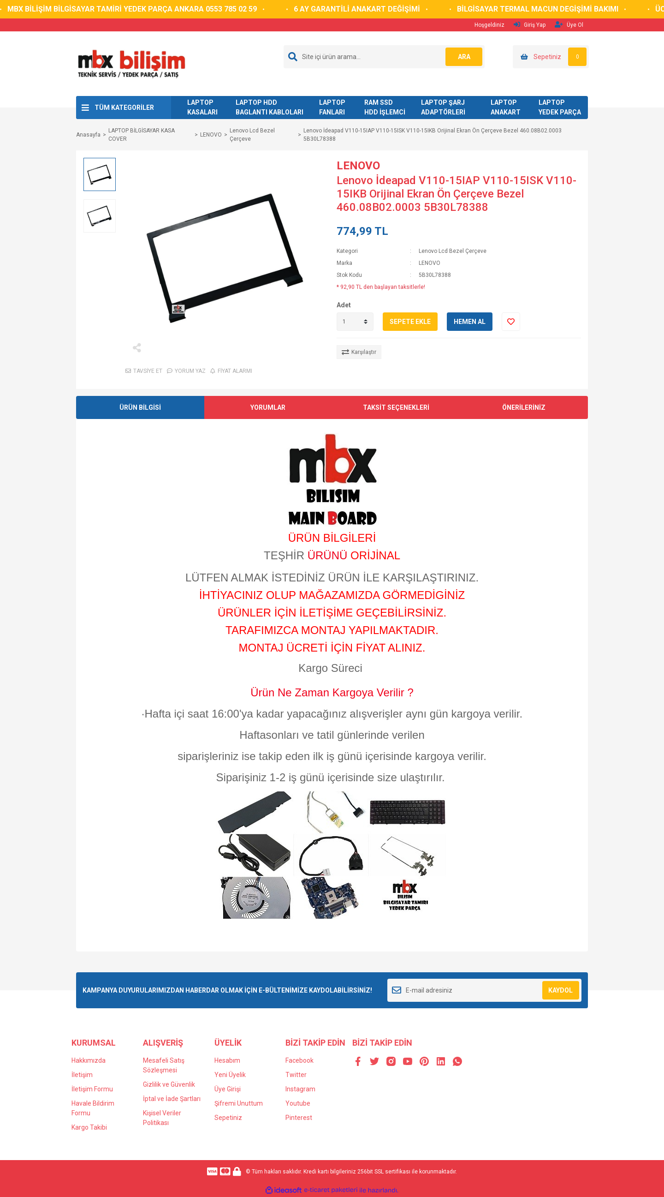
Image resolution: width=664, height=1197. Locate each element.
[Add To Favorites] (511, 321)
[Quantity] (355, 321)
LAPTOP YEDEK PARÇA (560, 107)
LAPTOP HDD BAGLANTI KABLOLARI (269, 107)
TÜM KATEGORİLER (124, 107)
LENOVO (358, 165)
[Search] (384, 56)
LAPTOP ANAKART (506, 107)
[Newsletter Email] (484, 990)
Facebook (299, 1060)
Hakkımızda (88, 1060)
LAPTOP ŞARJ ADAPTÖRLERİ (443, 107)
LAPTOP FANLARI (332, 107)
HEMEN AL (470, 321)
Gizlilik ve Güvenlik (169, 1084)
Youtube (297, 1103)
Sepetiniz (228, 1117)
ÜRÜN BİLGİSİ (140, 407)
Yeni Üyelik (230, 1074)
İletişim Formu (92, 1089)
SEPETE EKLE (410, 321)
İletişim (82, 1074)
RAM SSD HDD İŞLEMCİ (384, 107)
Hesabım (227, 1060)
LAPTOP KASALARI (202, 107)
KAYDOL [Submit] (560, 990)
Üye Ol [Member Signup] (569, 24)
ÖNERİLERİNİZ (523, 407)
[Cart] (551, 56)
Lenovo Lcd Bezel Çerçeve (452, 251)
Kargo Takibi (89, 1127)
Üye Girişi (227, 1089)
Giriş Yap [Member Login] (529, 24)
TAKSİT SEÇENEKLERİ (396, 407)
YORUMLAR (267, 407)
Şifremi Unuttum (238, 1103)
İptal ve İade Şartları (172, 1098)
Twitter (296, 1074)
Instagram (300, 1089)
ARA (464, 56)
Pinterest (298, 1117)
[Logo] (131, 63)
